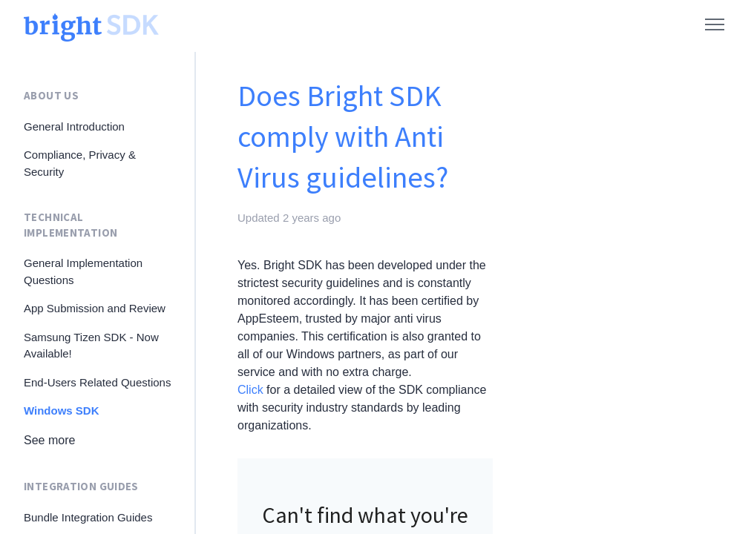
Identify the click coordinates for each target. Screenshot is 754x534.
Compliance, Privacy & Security (80, 163)
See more (49, 440)
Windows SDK (61, 410)
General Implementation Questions (83, 271)
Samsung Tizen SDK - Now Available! (91, 345)
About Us (51, 95)
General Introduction (74, 126)
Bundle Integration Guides (88, 517)
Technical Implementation (70, 225)
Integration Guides (81, 486)
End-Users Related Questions (97, 382)
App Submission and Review (94, 308)
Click (250, 389)
